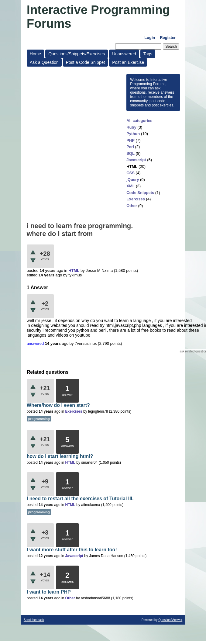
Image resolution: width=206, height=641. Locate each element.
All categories (139, 120)
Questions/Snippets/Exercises (76, 53)
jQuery (132, 179)
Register (168, 37)
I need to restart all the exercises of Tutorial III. (80, 498)
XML (130, 186)
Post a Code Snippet (85, 62)
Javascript (136, 160)
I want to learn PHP (49, 591)
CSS (130, 173)
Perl (130, 146)
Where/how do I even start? (58, 405)
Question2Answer (170, 620)
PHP (130, 140)
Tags (148, 53)
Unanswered (124, 53)
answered (35, 343)
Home (35, 53)
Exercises (135, 199)
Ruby (131, 127)
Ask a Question (44, 62)
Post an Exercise (128, 62)
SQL (130, 153)
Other (131, 205)
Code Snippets (140, 192)
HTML (131, 166)
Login (149, 37)
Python (133, 133)
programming (39, 419)
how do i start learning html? (60, 456)
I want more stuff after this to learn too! (72, 549)
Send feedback (34, 620)
